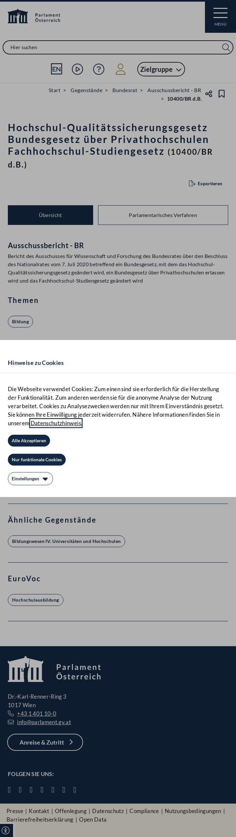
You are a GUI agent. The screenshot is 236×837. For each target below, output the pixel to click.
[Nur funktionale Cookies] (37, 460)
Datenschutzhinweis (56, 423)
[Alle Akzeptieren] (29, 441)
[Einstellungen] (30, 478)
